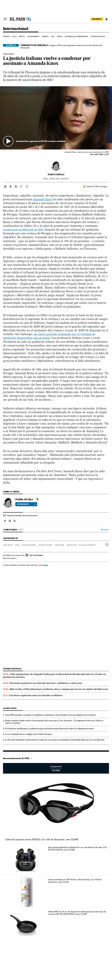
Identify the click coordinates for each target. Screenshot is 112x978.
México (22, 37)
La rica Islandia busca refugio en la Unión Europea (28, 734)
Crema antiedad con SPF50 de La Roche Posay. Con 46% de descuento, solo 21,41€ (75, 880)
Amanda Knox (43, 199)
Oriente (45, 37)
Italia (17, 545)
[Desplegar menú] (5, 19)
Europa (6, 37)
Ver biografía (26, 504)
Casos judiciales (29, 545)
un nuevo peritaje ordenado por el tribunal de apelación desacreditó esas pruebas (49, 336)
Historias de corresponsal (76, 37)
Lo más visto (10, 708)
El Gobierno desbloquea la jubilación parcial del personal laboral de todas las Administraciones (49, 728)
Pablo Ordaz (56, 174)
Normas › (105, 529)
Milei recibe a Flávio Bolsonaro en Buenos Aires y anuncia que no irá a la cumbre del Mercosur (58, 689)
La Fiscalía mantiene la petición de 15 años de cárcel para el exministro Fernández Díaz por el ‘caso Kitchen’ (55, 739)
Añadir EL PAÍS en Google (97, 186)
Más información (10, 558)
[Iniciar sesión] (106, 19)
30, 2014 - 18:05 (58, 179)
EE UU (14, 37)
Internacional (15, 29)
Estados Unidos (45, 545)
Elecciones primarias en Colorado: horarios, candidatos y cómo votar (46, 683)
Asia (52, 37)
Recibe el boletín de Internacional (22, 515)
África (59, 37)
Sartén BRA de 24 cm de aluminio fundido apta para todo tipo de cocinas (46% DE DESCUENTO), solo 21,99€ (77, 912)
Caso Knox (8, 54)
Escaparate (56, 768)
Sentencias (71, 545)
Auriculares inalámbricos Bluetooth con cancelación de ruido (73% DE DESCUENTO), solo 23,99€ (77, 848)
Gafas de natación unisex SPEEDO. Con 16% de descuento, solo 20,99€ (42, 839)
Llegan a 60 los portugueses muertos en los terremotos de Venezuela (61, 46)
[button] (56, 118)
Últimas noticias (98, 37)
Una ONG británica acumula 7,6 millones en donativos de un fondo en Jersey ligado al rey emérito (50, 715)
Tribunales (59, 545)
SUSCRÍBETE (97, 19)
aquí (46, 565)
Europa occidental (87, 545)
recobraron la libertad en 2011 (23, 229)
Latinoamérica (33, 37)
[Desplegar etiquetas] (107, 544)
